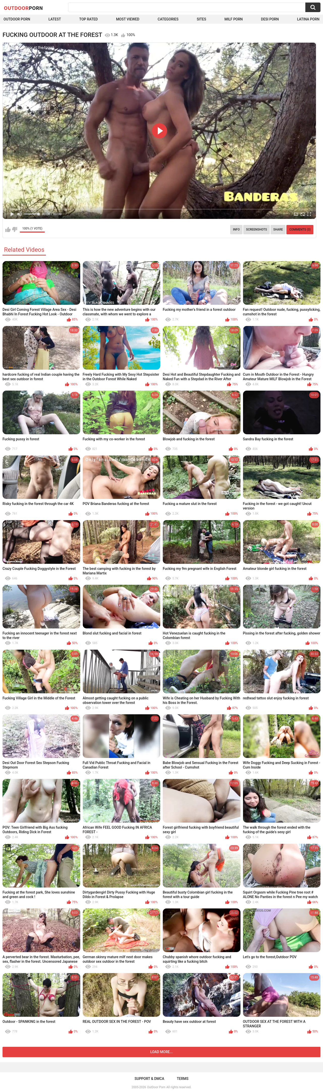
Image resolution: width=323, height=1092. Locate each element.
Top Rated (88, 19)
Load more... (161, 1052)
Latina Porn (308, 19)
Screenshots (256, 229)
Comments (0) (300, 229)
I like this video (8, 229)
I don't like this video (14, 229)
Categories (168, 19)
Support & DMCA (149, 1079)
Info (236, 229)
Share (278, 229)
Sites (201, 19)
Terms (183, 1079)
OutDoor (23, 7)
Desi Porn (270, 19)
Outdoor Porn (17, 19)
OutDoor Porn (156, 1087)
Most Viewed (127, 19)
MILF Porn (233, 19)
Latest (54, 19)
